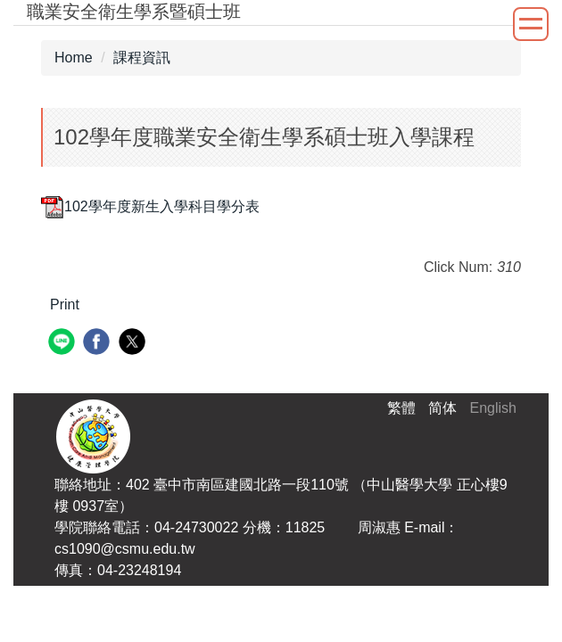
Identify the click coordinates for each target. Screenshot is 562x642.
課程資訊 (141, 57)
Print (64, 304)
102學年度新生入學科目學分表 (150, 206)
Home (73, 57)
